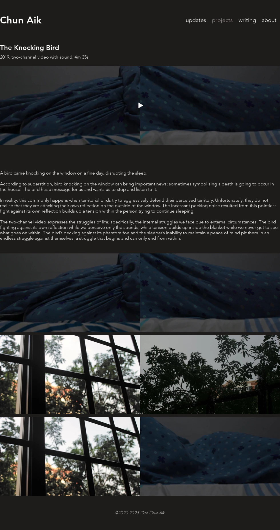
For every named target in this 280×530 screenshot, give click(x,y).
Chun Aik (20, 20)
